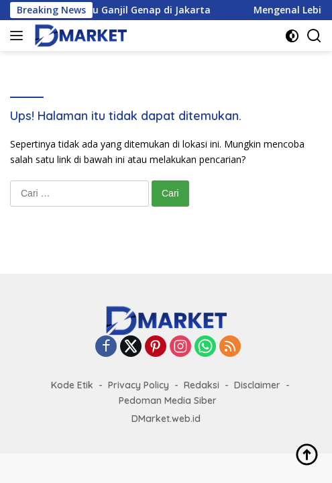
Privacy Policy (138, 385)
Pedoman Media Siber (168, 400)
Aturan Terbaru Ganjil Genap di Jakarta (127, 10)
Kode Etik (72, 385)
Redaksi (201, 385)
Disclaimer (257, 385)
